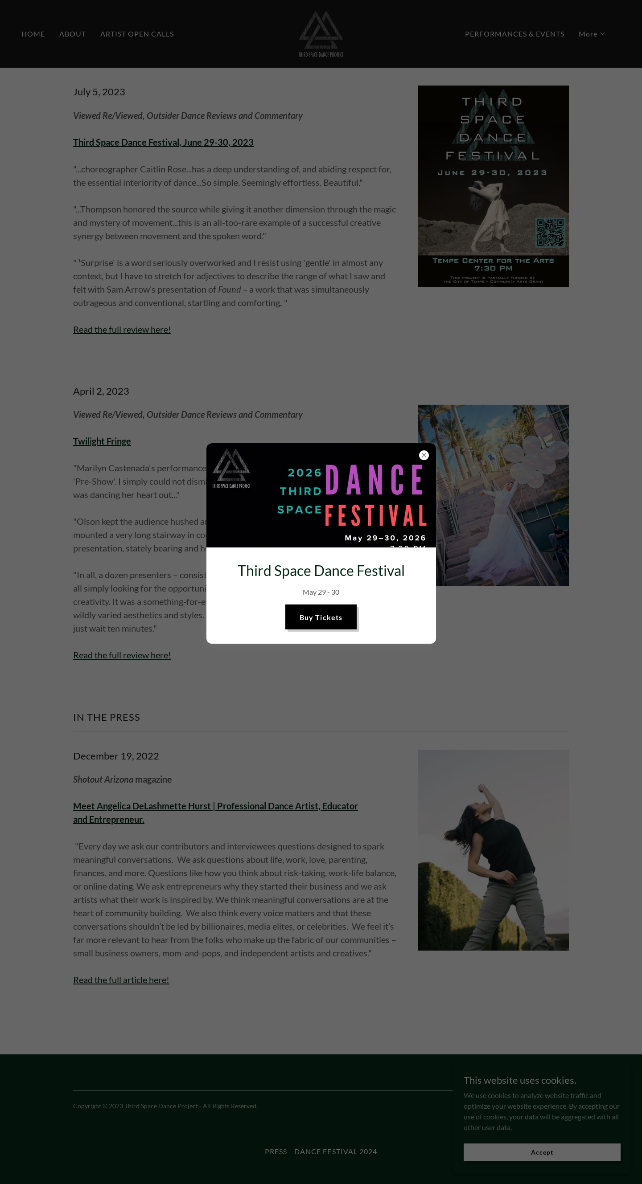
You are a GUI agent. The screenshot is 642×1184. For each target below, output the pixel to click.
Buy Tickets (321, 617)
